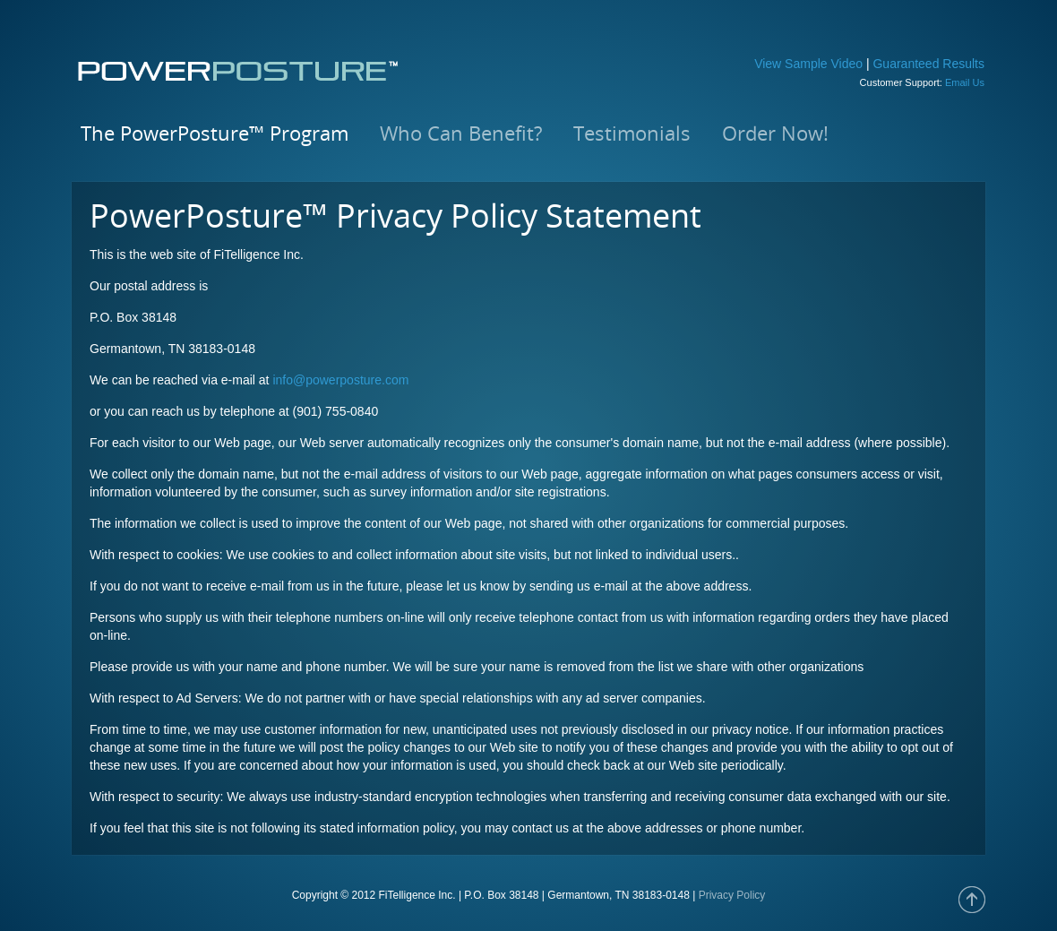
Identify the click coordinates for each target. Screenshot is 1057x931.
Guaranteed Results (928, 63)
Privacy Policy (732, 895)
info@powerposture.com (340, 380)
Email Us (964, 82)
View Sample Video (808, 63)
